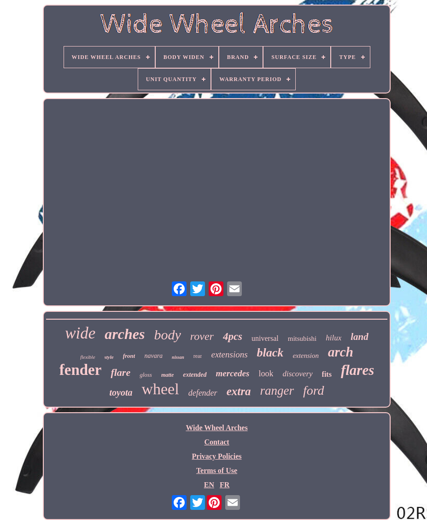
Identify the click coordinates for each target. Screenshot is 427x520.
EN (209, 485)
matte (167, 375)
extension (305, 355)
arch (340, 352)
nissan (178, 357)
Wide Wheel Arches (216, 428)
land (360, 336)
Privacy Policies (217, 456)
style (109, 357)
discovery (297, 373)
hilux (333, 337)
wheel (160, 388)
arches (125, 334)
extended (194, 374)
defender (202, 392)
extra (239, 391)
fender (80, 370)
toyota (120, 392)
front (129, 355)
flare (120, 372)
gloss (146, 374)
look (265, 373)
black (270, 352)
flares (357, 370)
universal (265, 338)
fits (327, 374)
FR (224, 485)
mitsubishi (302, 338)
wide (80, 333)
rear (197, 356)
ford (313, 390)
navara (153, 355)
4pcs (232, 336)
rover (202, 336)
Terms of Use (216, 470)
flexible (87, 357)
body (167, 334)
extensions (229, 354)
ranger (277, 390)
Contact (216, 442)
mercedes (233, 373)
